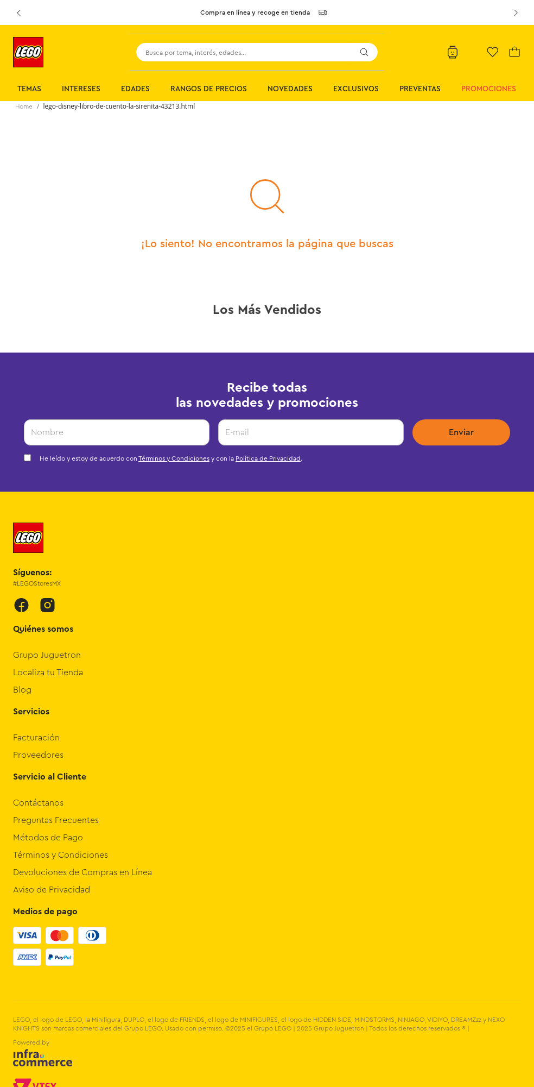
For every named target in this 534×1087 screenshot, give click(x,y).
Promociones (488, 89)
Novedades (290, 89)
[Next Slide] (515, 12)
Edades (135, 89)
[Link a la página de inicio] (24, 106)
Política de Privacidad (268, 458)
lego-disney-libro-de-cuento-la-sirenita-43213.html (119, 106)
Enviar (461, 432)
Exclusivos (356, 89)
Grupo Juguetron (47, 655)
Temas (29, 89)
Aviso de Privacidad (51, 889)
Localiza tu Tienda (48, 672)
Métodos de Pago (48, 837)
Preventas (420, 89)
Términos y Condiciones (173, 458)
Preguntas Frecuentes (56, 820)
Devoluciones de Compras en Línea (82, 872)
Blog (22, 690)
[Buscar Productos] (364, 52)
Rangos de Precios (208, 89)
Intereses (81, 89)
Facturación (36, 737)
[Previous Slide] (18, 12)
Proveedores (38, 755)
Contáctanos (38, 803)
